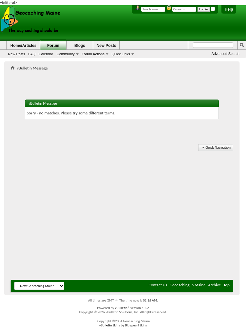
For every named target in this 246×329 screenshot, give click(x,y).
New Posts (16, 54)
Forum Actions (93, 54)
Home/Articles (23, 45)
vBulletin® (122, 308)
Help (229, 9)
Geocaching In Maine (188, 284)
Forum (53, 45)
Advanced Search (225, 54)
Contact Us (158, 284)
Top (226, 284)
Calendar (46, 54)
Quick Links (121, 54)
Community (66, 54)
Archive (214, 284)
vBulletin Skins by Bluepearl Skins (123, 325)
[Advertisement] (60, 214)
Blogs (79, 45)
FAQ (32, 54)
